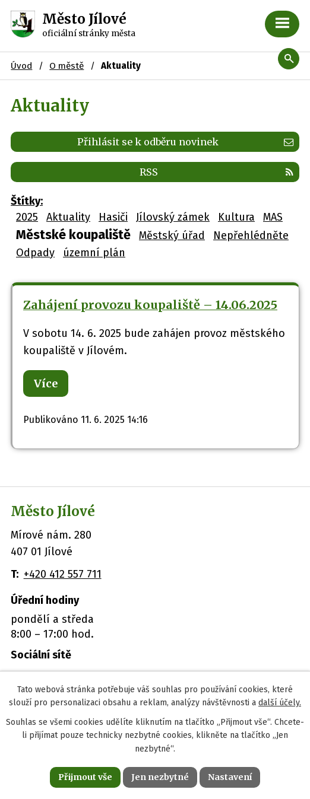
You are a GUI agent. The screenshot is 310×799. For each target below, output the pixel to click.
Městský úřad (172, 235)
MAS (273, 217)
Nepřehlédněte (251, 235)
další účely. (279, 703)
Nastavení (230, 777)
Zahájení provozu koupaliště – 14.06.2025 (150, 305)
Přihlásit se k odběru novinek (185, 142)
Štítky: (27, 201)
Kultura (236, 217)
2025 (27, 217)
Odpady (35, 252)
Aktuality (68, 217)
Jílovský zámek (173, 217)
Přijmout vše (85, 777)
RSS (216, 172)
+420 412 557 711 (63, 574)
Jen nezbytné (160, 777)
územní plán (94, 252)
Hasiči (113, 217)
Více (46, 383)
